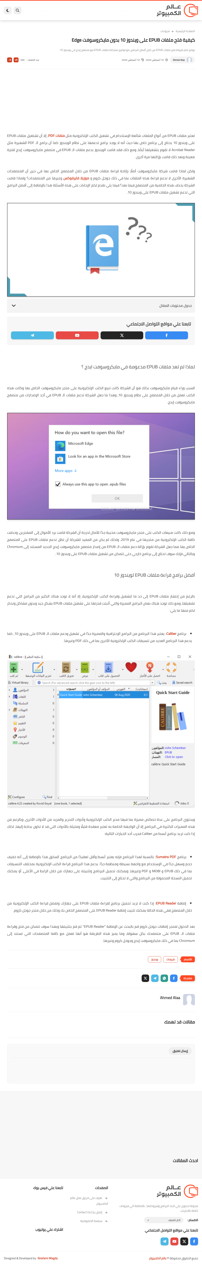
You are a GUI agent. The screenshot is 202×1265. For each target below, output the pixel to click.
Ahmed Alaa (179, 60)
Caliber (171, 633)
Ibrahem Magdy (48, 1258)
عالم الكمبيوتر (157, 1258)
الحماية (99, 10)
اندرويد (72, 10)
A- (9, 59)
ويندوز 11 (121, 10)
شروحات (165, 31)
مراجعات (54, 10)
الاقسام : (192, 1220)
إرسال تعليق (180, 1051)
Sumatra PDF (166, 857)
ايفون (63, 10)
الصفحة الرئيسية (185, 31)
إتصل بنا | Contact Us (92, 1212)
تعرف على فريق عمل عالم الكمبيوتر (89, 1200)
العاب (81, 10)
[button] (174, 978)
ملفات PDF (56, 135)
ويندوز (132, 10)
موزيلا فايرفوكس (76, 178)
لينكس (90, 10)
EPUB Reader (166, 903)
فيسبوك (110, 10)
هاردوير (43, 10)
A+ (16, 59)
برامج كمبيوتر (144, 10)
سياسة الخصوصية (94, 1221)
